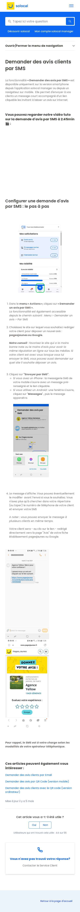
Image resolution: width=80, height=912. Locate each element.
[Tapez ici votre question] (40, 21)
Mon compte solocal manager (54, 31)
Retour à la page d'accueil (56, 901)
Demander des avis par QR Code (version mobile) (37, 781)
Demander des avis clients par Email (28, 775)
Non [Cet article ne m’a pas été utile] (45, 825)
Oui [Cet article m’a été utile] (34, 825)
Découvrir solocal (19, 31)
